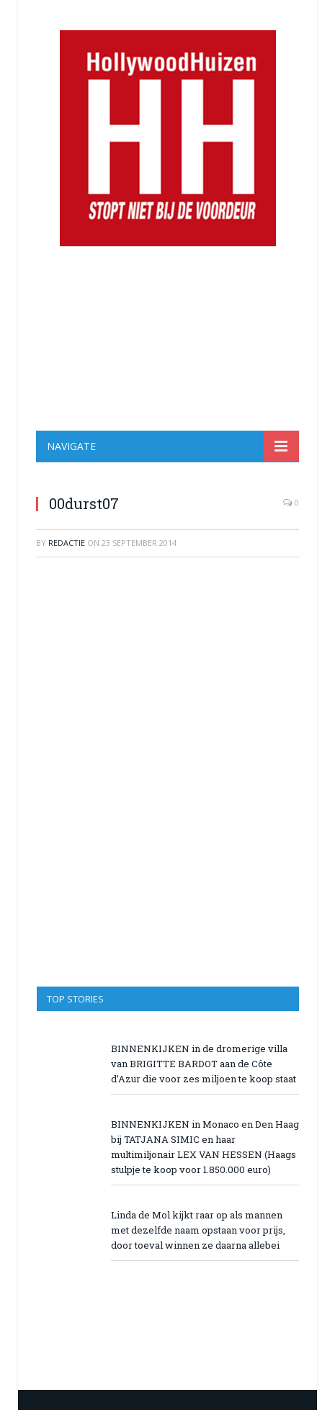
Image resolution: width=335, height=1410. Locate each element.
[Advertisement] (167, 338)
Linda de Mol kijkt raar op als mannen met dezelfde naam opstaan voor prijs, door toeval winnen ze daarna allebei (198, 1230)
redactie (66, 542)
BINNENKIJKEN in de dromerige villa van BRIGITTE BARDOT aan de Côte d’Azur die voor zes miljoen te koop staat (203, 1063)
